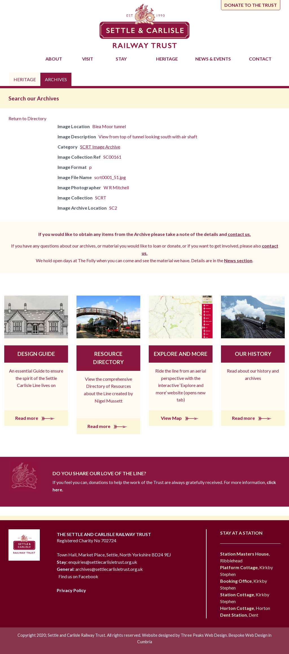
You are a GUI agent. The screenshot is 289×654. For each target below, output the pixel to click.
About (54, 58)
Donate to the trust (250, 5)
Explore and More (180, 353)
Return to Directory (27, 118)
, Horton (245, 608)
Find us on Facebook (78, 576)
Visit (88, 58)
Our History (253, 353)
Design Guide (36, 353)
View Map (181, 418)
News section (238, 260)
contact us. (239, 234)
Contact (260, 58)
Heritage (167, 58)
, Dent (239, 615)
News (214, 59)
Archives (56, 79)
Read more (36, 418)
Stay (122, 58)
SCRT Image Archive (100, 146)
